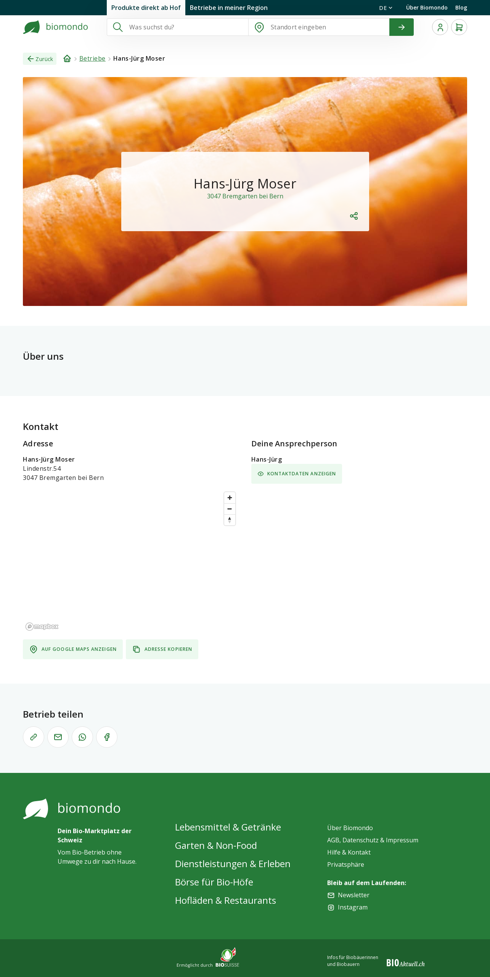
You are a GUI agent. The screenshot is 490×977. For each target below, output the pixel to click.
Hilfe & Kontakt (349, 852)
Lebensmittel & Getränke (228, 827)
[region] (131, 560)
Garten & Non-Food (216, 845)
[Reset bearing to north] (229, 519)
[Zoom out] (229, 508)
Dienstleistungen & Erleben (233, 863)
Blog (461, 7)
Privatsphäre (345, 864)
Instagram (353, 907)
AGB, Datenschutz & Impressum (372, 840)
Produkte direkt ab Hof (146, 7)
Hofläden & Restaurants (225, 900)
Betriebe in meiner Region (229, 7)
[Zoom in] (229, 497)
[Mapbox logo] (42, 626)
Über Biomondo (427, 7)
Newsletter (354, 895)
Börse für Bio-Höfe (214, 882)
